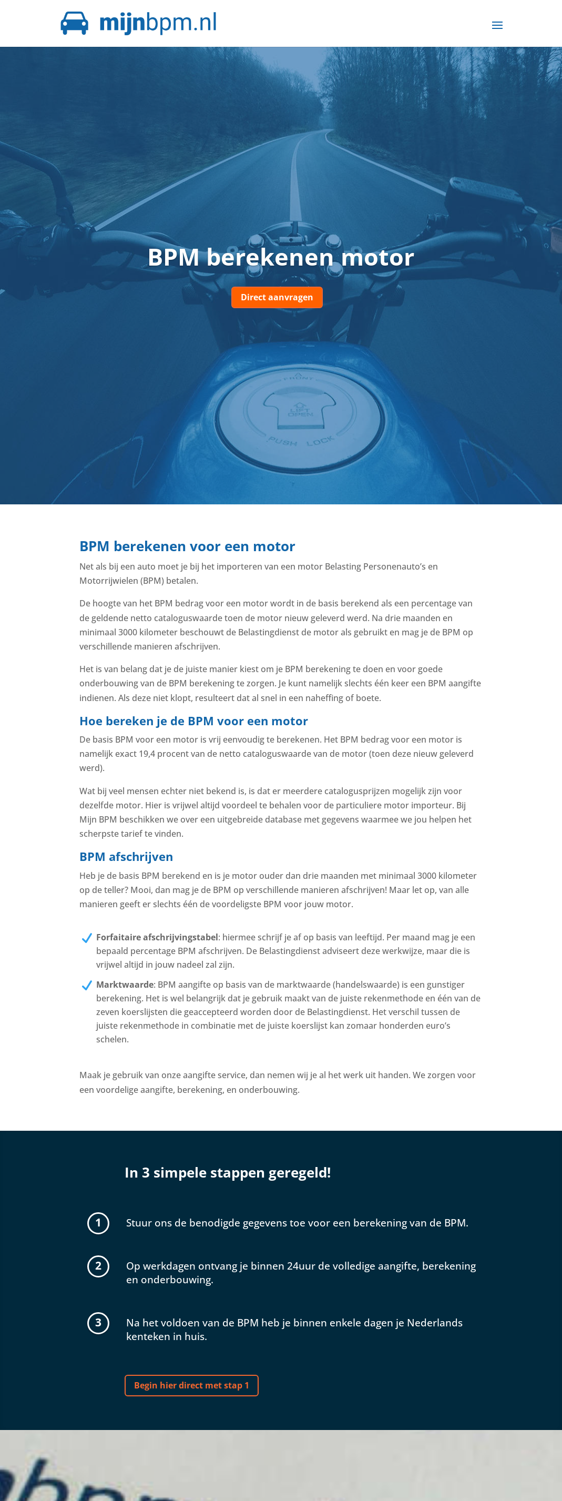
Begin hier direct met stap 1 (191, 1385)
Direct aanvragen (277, 297)
